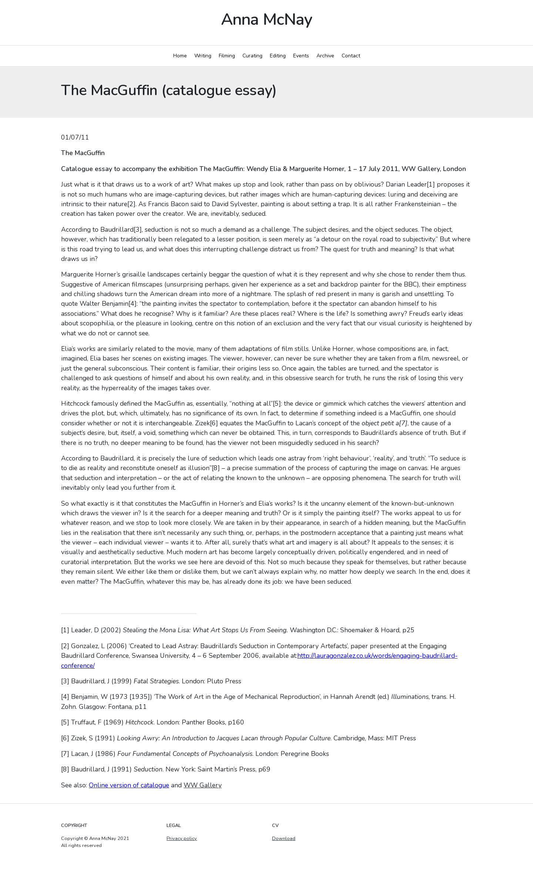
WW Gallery (203, 785)
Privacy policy (182, 838)
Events (301, 55)
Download (283, 838)
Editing (278, 55)
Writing (202, 55)
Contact (351, 55)
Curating (252, 55)
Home (180, 55)
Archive (325, 55)
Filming (227, 55)
